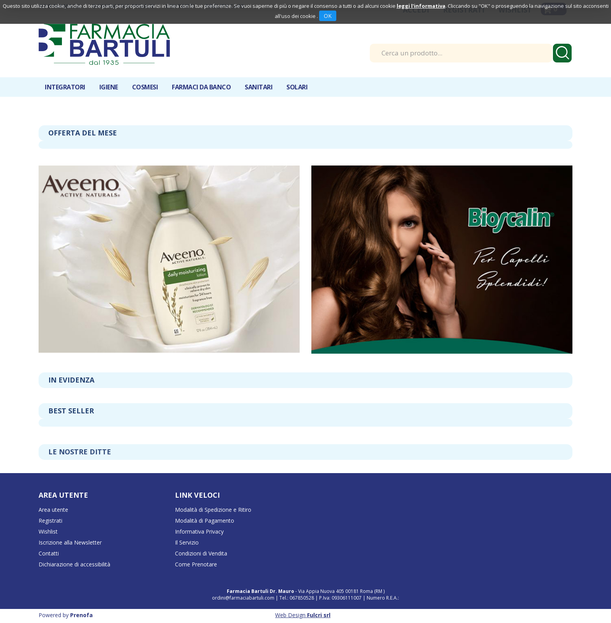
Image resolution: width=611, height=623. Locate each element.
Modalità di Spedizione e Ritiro (213, 509)
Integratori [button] (65, 87)
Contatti (49, 553)
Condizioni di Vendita (201, 553)
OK (328, 16)
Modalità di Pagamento (204, 520)
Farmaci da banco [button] (201, 87)
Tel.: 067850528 (297, 598)
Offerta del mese (82, 132)
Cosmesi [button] (145, 87)
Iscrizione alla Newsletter (70, 542)
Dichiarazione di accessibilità (74, 564)
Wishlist (48, 531)
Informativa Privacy (199, 531)
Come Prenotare (196, 564)
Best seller (71, 410)
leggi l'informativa (421, 5)
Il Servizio (187, 542)
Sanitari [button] (258, 87)
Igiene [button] (108, 87)
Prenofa (81, 615)
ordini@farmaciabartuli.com (243, 598)
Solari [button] (296, 87)
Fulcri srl (318, 615)
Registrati (50, 520)
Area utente (53, 509)
